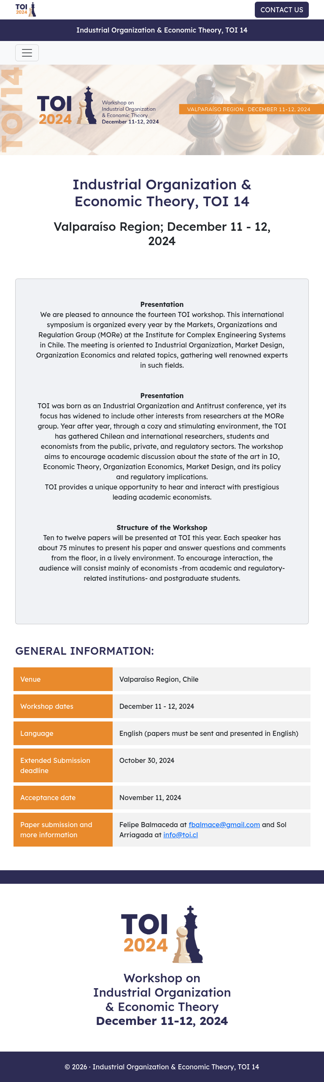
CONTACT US (281, 9)
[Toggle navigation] (27, 52)
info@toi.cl (180, 835)
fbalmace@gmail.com (224, 824)
